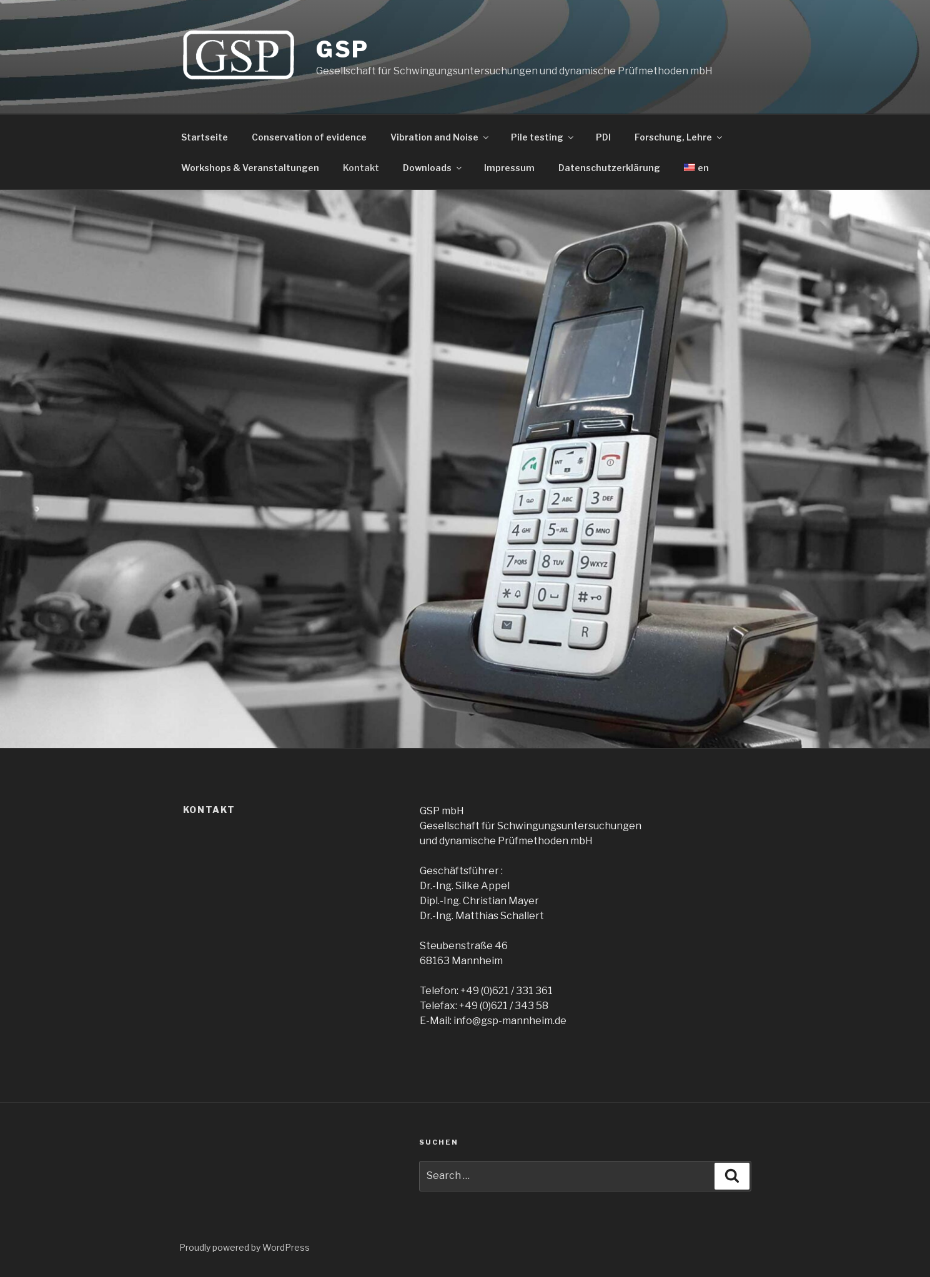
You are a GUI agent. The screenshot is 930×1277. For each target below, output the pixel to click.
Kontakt (361, 167)
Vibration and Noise (440, 137)
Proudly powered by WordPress (244, 1247)
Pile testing (543, 137)
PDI (603, 137)
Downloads (433, 167)
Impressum (509, 167)
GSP (343, 49)
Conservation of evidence (309, 137)
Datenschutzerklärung (609, 167)
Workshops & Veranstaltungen (250, 167)
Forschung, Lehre (679, 137)
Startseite (204, 137)
